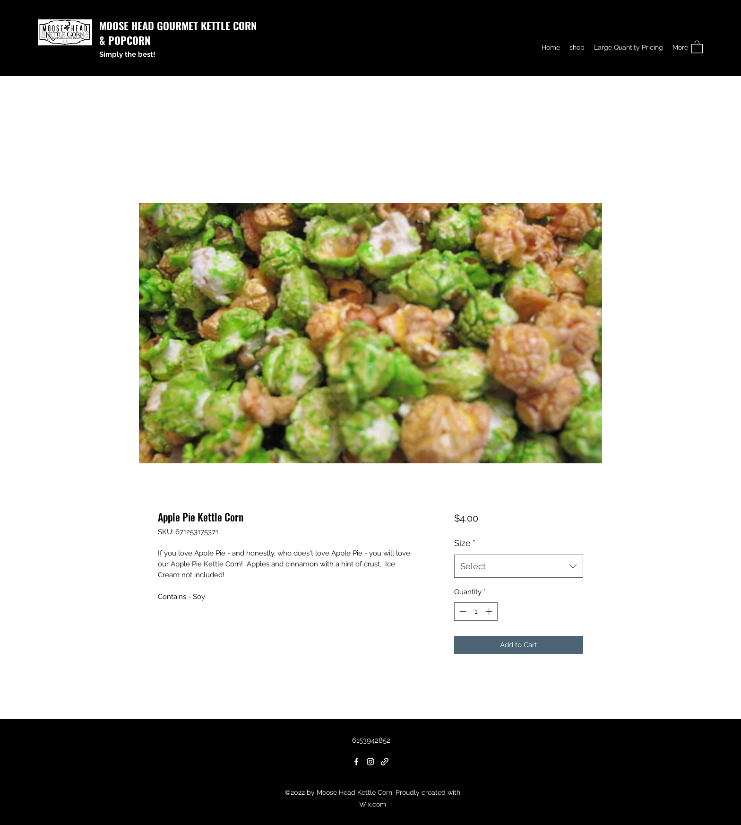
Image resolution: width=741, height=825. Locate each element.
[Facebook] (356, 761)
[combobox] (518, 566)
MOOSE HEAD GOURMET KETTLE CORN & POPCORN (178, 33)
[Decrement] (462, 611)
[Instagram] (370, 761)
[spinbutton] (475, 611)
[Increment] (489, 611)
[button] (697, 46)
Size (464, 543)
